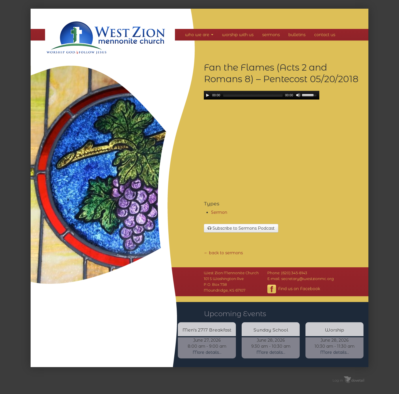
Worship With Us (237, 34)
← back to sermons (223, 252)
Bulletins (296, 34)
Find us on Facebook (293, 289)
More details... (207, 352)
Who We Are (199, 34)
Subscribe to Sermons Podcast (241, 228)
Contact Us (324, 34)
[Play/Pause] (207, 95)
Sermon (219, 212)
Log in (338, 380)
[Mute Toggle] (298, 95)
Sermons (271, 34)
